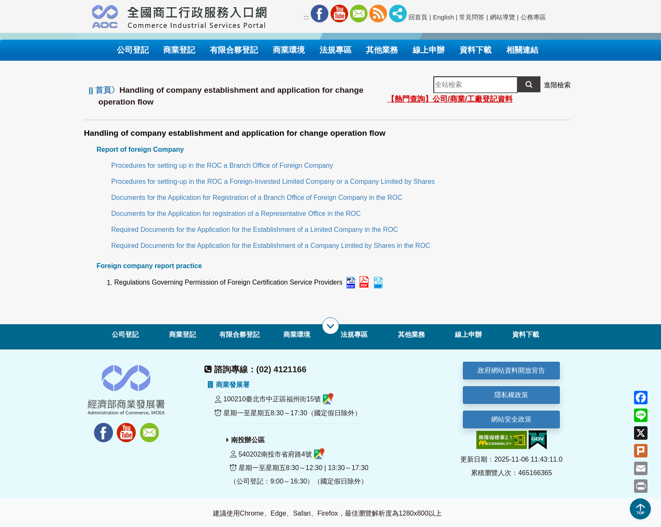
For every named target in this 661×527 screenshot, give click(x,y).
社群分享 (398, 13)
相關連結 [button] (522, 50)
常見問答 (471, 17)
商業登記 (182, 334)
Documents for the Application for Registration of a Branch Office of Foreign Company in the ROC (257, 197)
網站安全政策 (511, 419)
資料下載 (525, 334)
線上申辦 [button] (429, 50)
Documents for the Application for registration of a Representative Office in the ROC (236, 213)
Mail (359, 13)
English (443, 17)
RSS (378, 13)
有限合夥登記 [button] (234, 50)
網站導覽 (502, 17)
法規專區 (354, 334)
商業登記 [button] (179, 50)
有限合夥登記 (239, 334)
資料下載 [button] (475, 50)
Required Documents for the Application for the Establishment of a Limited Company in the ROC (254, 229)
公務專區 (533, 17)
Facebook (319, 13)
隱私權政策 (511, 394)
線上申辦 (468, 334)
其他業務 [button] (382, 50)
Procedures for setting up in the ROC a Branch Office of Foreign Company (222, 165)
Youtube (339, 13)
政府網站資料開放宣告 (511, 370)
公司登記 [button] (133, 50)
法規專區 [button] (336, 50)
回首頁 (417, 17)
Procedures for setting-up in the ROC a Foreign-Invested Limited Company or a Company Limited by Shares (273, 181)
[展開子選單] (330, 325)
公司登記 (125, 334)
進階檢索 (557, 85)
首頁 (103, 90)
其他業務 (411, 334)
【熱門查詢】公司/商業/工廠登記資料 (450, 99)
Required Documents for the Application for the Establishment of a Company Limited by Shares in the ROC (270, 245)
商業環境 (296, 334)
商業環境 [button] (289, 50)
